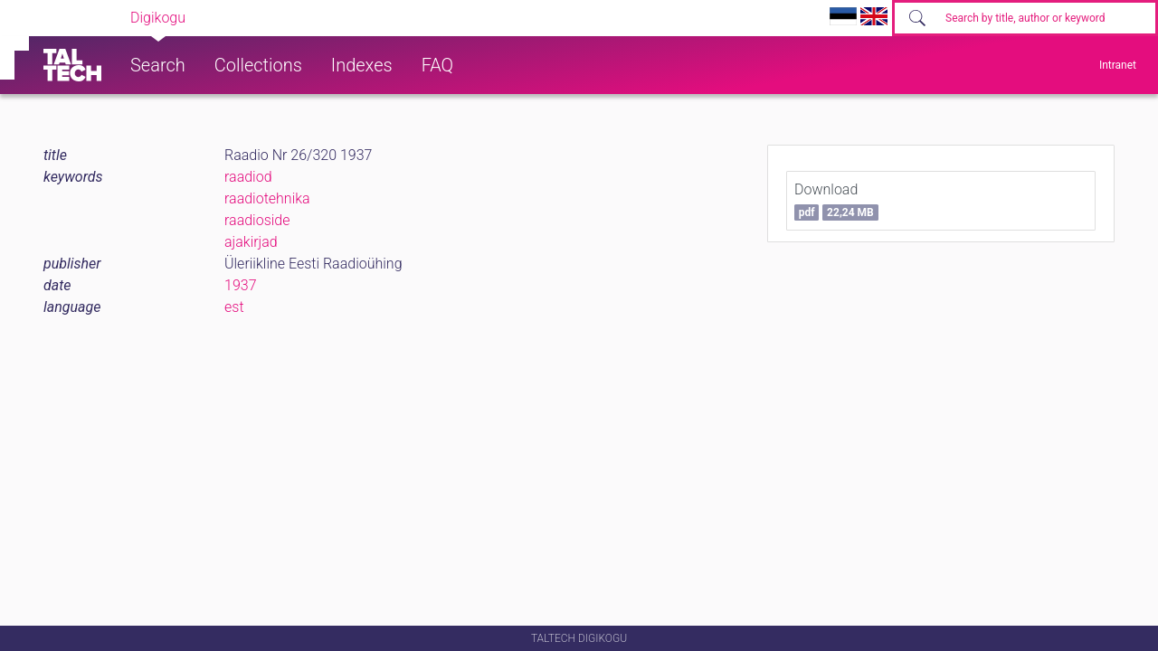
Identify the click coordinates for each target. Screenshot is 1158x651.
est (234, 307)
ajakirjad (251, 241)
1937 (240, 285)
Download (836, 201)
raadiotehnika (267, 198)
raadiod (248, 176)
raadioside (257, 220)
